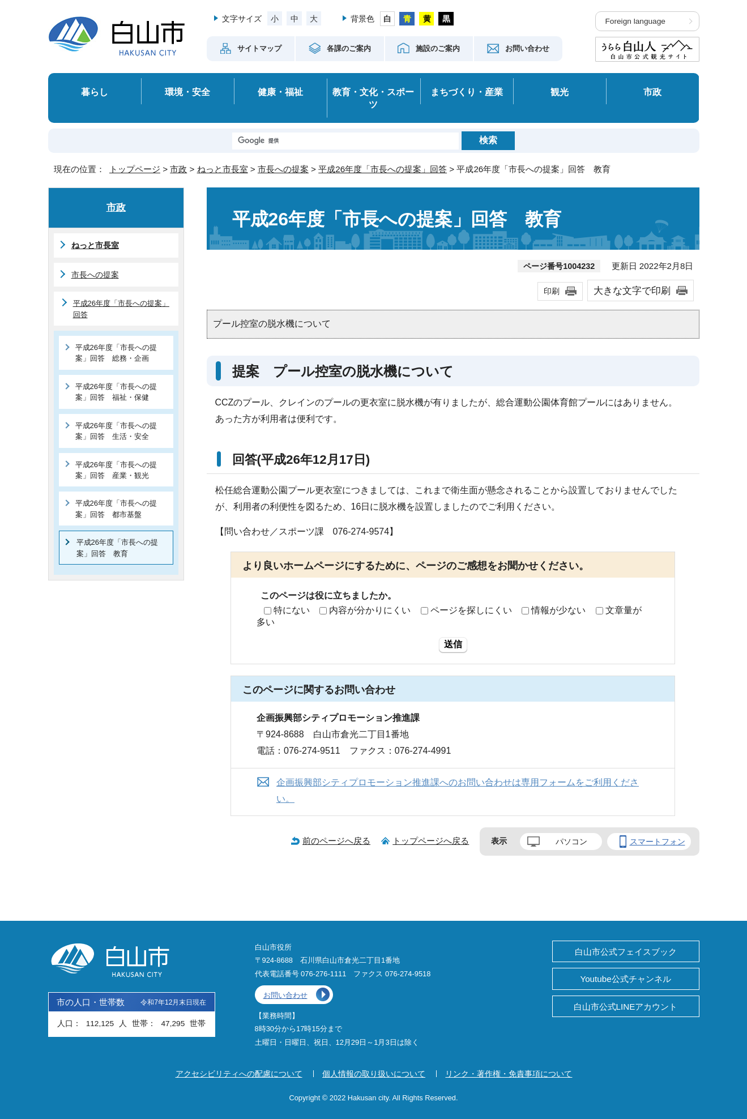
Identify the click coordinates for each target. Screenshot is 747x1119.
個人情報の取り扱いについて (373, 1073)
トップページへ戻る (430, 840)
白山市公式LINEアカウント (626, 1006)
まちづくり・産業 (466, 92)
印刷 (552, 291)
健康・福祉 (280, 92)
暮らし (94, 92)
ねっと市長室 (222, 169)
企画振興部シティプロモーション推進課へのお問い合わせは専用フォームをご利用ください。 (457, 791)
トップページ (134, 169)
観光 (559, 92)
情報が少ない (558, 610)
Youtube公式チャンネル (625, 979)
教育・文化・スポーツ (373, 98)
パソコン (571, 841)
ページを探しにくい (471, 610)
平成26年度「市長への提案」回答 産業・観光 (116, 470)
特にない (292, 610)
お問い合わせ (285, 995)
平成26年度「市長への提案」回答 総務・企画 (116, 352)
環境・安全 (187, 92)
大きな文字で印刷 (632, 290)
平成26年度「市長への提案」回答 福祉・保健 (116, 392)
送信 (453, 644)
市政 (652, 92)
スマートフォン (657, 841)
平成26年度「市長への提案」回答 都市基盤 (116, 508)
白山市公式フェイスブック (626, 951)
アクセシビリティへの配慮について (239, 1073)
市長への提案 (283, 169)
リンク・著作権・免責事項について (508, 1073)
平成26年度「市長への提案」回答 (382, 169)
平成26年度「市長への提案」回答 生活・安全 (116, 431)
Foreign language (635, 21)
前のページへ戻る (336, 840)
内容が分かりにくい (370, 610)
